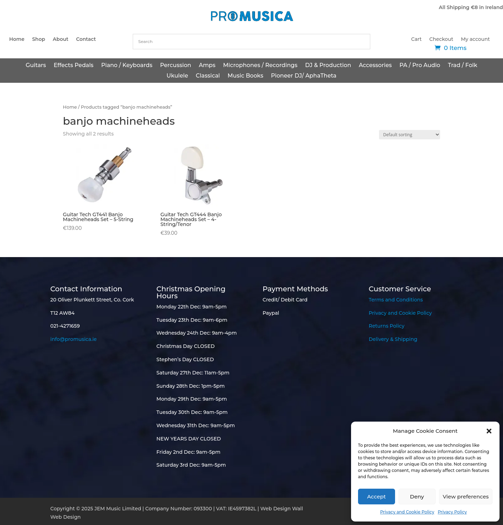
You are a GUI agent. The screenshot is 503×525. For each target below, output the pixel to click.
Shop (38, 39)
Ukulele (177, 76)
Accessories (375, 65)
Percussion (175, 65)
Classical (208, 76)
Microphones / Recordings (260, 65)
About (60, 39)
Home (16, 39)
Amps (207, 65)
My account (475, 39)
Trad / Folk (462, 65)
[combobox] (251, 41)
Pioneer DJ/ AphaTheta (304, 76)
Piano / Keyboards (127, 65)
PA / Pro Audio (419, 65)
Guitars (36, 65)
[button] (489, 431)
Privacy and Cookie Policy (407, 512)
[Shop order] (409, 134)
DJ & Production (328, 65)
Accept (376, 496)
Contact (86, 39)
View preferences (466, 496)
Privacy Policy (452, 512)
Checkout (441, 39)
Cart (416, 39)
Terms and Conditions (396, 300)
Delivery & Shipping (393, 339)
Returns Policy (386, 326)
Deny (417, 496)
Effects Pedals (74, 65)
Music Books (245, 76)
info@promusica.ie (73, 339)
